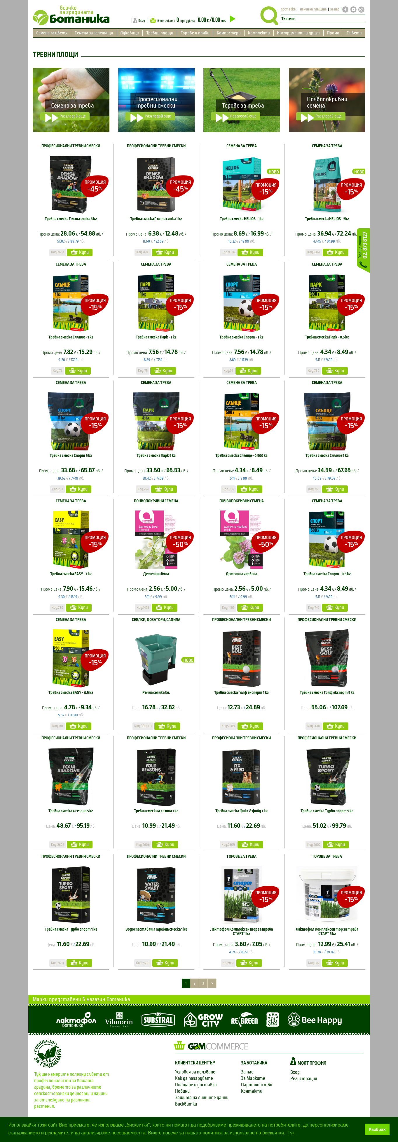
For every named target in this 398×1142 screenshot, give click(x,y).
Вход (141, 20)
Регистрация (303, 1078)
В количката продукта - (192, 20)
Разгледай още (65, 117)
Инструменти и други (298, 33)
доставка (288, 9)
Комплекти (259, 33)
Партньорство (256, 1084)
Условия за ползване (195, 1071)
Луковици (129, 33)
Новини (182, 1091)
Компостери (229, 33)
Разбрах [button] (377, 1129)
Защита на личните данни (201, 1097)
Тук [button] (290, 1132)
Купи (80, 252)
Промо (333, 33)
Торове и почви (195, 33)
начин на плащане (313, 9)
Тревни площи (159, 33)
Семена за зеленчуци (94, 33)
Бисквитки (186, 1103)
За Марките (253, 1078)
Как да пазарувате (194, 1078)
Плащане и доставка (196, 1084)
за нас (334, 9)
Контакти (251, 1091)
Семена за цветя (51, 33)
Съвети (354, 33)
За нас (247, 1071)
